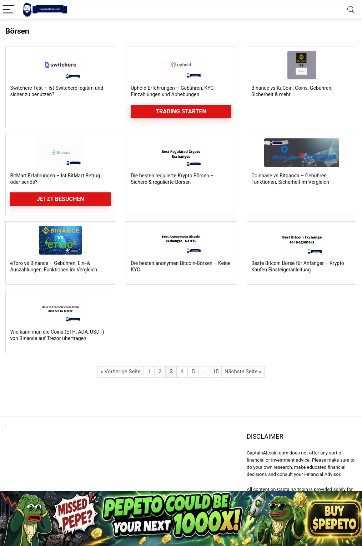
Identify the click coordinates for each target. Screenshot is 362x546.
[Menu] (8, 9)
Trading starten (181, 111)
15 (216, 371)
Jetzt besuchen (60, 199)
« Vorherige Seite (121, 371)
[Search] (351, 9)
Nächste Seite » (243, 371)
